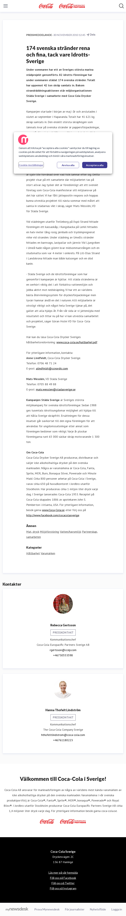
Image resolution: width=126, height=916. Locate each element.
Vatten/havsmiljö (70, 532)
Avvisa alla (68, 164)
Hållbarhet (33, 553)
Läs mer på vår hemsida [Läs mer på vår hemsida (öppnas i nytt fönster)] (63, 872)
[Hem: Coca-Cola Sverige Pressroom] (62, 6)
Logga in (116, 909)
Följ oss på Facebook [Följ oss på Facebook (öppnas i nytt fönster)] (63, 878)
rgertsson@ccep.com (63, 650)
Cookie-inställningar (31, 164)
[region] (63, 153)
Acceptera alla (95, 164)
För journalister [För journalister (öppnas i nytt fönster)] (74, 909)
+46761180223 (63, 740)
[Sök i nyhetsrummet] (121, 6)
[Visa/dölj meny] (5, 6)
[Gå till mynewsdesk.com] (17, 909)
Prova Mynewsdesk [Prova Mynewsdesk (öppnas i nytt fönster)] (47, 909)
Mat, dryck (32, 532)
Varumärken (48, 553)
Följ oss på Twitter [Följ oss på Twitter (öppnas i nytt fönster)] (63, 883)
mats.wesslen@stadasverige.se (55, 389)
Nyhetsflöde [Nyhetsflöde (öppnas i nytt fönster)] (98, 909)
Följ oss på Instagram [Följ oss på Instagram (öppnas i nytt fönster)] (63, 888)
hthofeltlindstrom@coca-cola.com (63, 735)
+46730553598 (63, 655)
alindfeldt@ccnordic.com (52, 368)
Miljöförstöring (49, 532)
